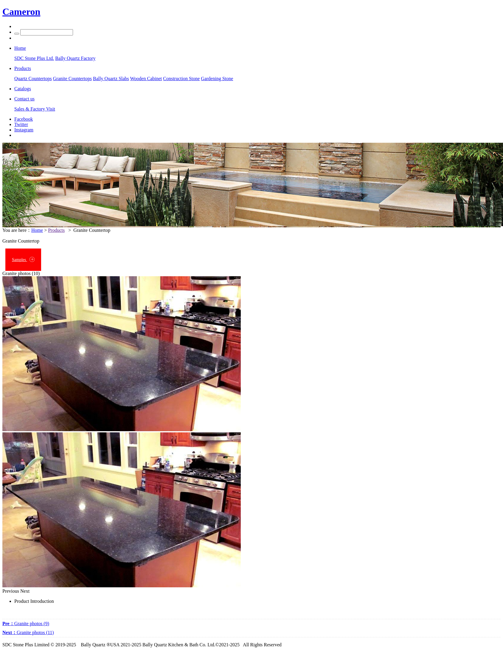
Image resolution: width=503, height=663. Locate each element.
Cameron (21, 11)
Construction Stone (181, 78)
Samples (23, 259)
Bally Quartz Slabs (111, 78)
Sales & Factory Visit (34, 108)
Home (37, 230)
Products (56, 230)
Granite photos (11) (28, 632)
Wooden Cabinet (146, 78)
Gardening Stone (217, 78)
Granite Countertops (72, 78)
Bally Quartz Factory (75, 58)
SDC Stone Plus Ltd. (34, 58)
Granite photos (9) (25, 623)
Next (25, 591)
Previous (10, 591)
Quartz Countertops (33, 78)
